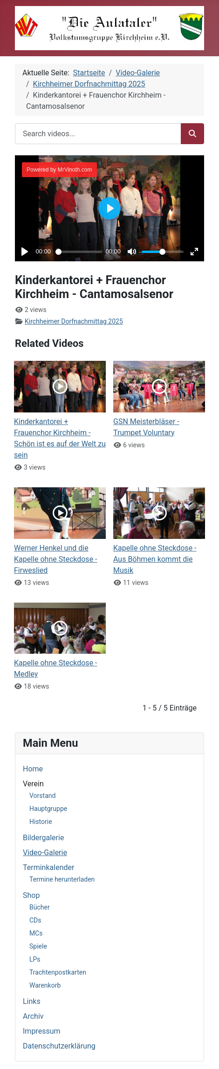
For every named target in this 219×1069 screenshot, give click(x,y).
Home (33, 768)
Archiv (33, 1016)
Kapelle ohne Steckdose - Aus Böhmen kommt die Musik (155, 559)
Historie (40, 821)
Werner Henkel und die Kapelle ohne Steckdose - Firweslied (55, 559)
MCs (36, 933)
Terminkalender (48, 867)
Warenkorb (45, 985)
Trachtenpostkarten (57, 972)
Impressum (42, 1031)
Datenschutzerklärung (59, 1046)
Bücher (39, 907)
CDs (35, 920)
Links (32, 1001)
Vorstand (42, 795)
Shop (31, 895)
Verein (33, 783)
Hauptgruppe (48, 808)
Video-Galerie (45, 852)
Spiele (38, 946)
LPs (35, 959)
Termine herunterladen (62, 879)
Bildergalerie (43, 837)
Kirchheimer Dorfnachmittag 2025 (74, 321)
